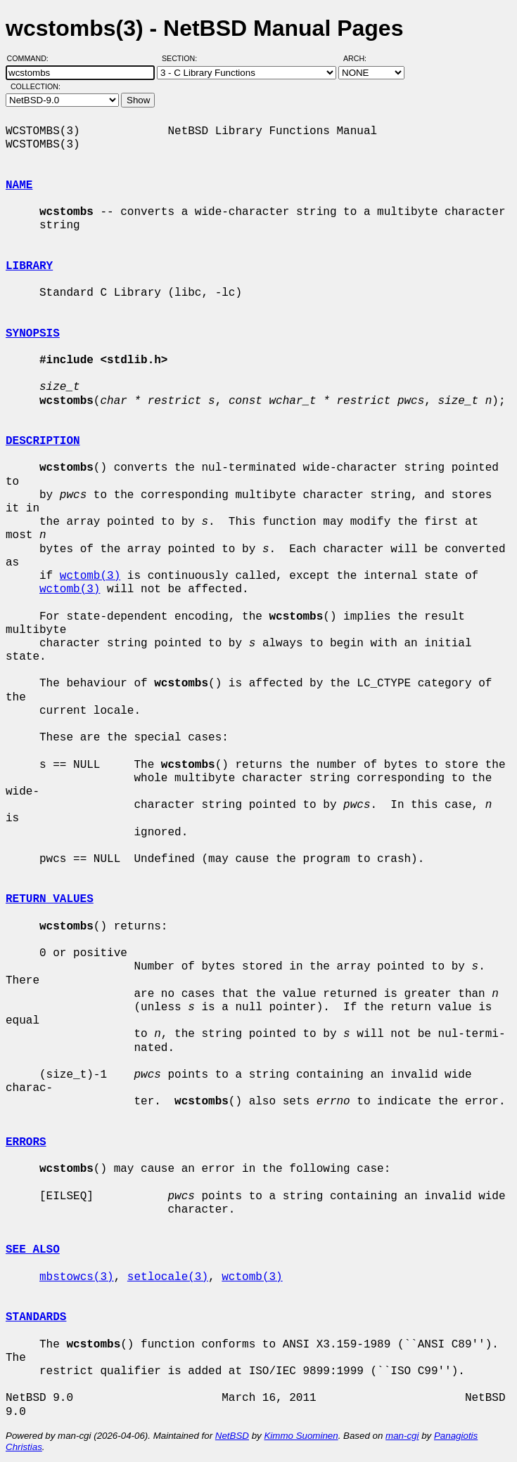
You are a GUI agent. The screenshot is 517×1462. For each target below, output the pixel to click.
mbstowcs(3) (76, 1277)
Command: (32, 58)
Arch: (361, 58)
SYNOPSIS (33, 333)
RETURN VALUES (50, 899)
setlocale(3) (167, 1277)
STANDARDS (36, 1317)
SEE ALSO (33, 1250)
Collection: (35, 86)
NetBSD (232, 1435)
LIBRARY (29, 266)
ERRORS (26, 1142)
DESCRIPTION (43, 441)
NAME (19, 185)
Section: (182, 58)
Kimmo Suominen (301, 1435)
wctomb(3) (90, 576)
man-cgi (402, 1435)
